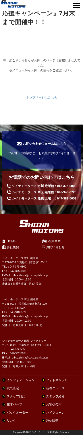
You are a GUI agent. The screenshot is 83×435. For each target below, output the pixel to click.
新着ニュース (55, 388)
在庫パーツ (14, 404)
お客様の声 (54, 404)
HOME (11, 241)
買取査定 (13, 388)
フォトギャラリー (58, 380)
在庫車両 (54, 241)
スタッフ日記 (16, 396)
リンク (11, 420)
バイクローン (55, 412)
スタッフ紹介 (55, 396)
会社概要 (13, 247)
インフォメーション (21, 380)
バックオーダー (17, 412)
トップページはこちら (41, 97)
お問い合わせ (55, 247)
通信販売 (52, 420)
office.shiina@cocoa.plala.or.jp (30, 275)
